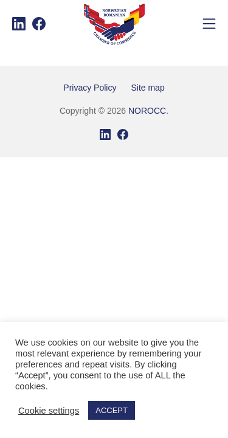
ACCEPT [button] (111, 410)
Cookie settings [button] (48, 410)
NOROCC (147, 111)
